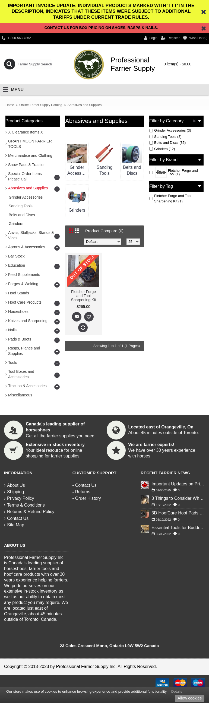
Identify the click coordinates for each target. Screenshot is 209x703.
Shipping (14, 491)
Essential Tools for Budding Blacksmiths (178, 527)
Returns (81, 491)
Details (176, 691)
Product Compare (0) (105, 230)
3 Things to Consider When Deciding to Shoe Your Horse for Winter (178, 498)
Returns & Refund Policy (29, 511)
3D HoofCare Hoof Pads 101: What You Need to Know (178, 513)
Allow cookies (190, 698)
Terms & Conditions (24, 505)
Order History (86, 498)
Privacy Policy (19, 498)
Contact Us (16, 518)
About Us (14, 485)
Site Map (14, 525)
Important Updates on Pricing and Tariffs (178, 484)
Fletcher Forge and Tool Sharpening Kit (83, 296)
